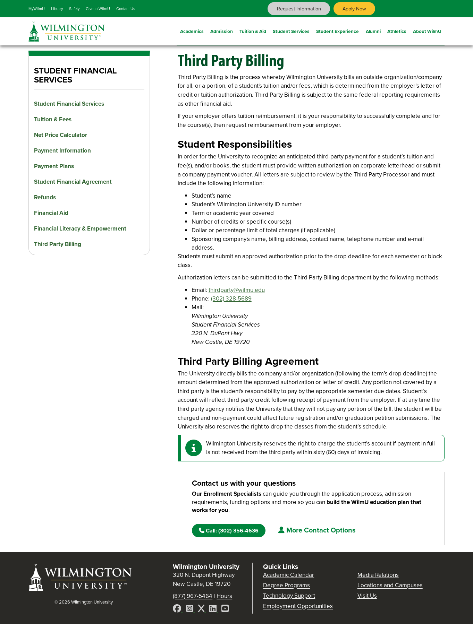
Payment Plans (54, 166)
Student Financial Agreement (73, 181)
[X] (202, 610)
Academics (192, 30)
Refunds (45, 197)
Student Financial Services (69, 103)
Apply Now (354, 8)
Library (57, 8)
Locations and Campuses (390, 585)
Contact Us (125, 8)
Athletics (396, 30)
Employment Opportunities (298, 606)
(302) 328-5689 (231, 298)
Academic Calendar (288, 575)
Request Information (299, 8)
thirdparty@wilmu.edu (237, 290)
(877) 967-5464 (192, 596)
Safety (74, 8)
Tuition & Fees (52, 119)
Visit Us (367, 595)
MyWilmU (36, 8)
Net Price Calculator (60, 135)
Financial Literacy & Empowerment (80, 228)
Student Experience (337, 30)
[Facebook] (178, 610)
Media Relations (378, 575)
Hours (224, 596)
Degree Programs (286, 585)
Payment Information (62, 150)
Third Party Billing (57, 244)
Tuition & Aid (252, 30)
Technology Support (289, 595)
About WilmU (427, 30)
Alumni (373, 30)
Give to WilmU (98, 8)
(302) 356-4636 (229, 531)
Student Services (291, 30)
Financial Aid (51, 213)
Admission (221, 30)
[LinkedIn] (213, 610)
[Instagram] (190, 610)
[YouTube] (225, 610)
